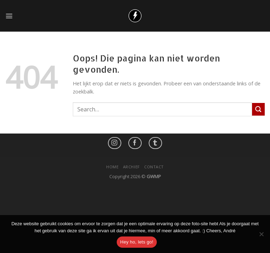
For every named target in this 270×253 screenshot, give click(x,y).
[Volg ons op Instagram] (114, 143)
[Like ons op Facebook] (135, 143)
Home (112, 166)
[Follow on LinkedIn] (155, 143)
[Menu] (9, 16)
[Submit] (258, 109)
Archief (131, 166)
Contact (154, 166)
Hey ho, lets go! (136, 242)
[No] (261, 236)
